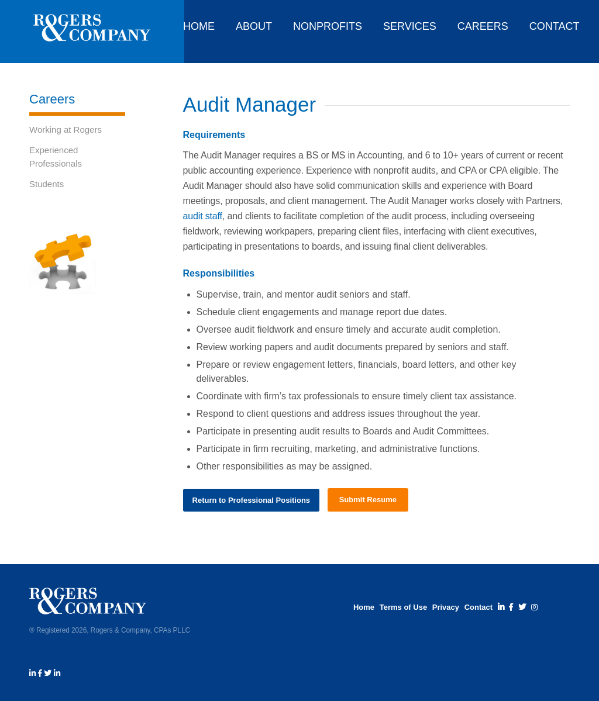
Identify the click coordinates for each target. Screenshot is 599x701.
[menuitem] (196, 23)
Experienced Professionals (55, 156)
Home (363, 607)
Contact (478, 607)
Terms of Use (403, 607)
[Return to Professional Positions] (251, 500)
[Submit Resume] (368, 500)
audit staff (202, 216)
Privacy (445, 607)
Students (46, 184)
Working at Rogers (65, 129)
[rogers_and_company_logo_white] (91, 31)
